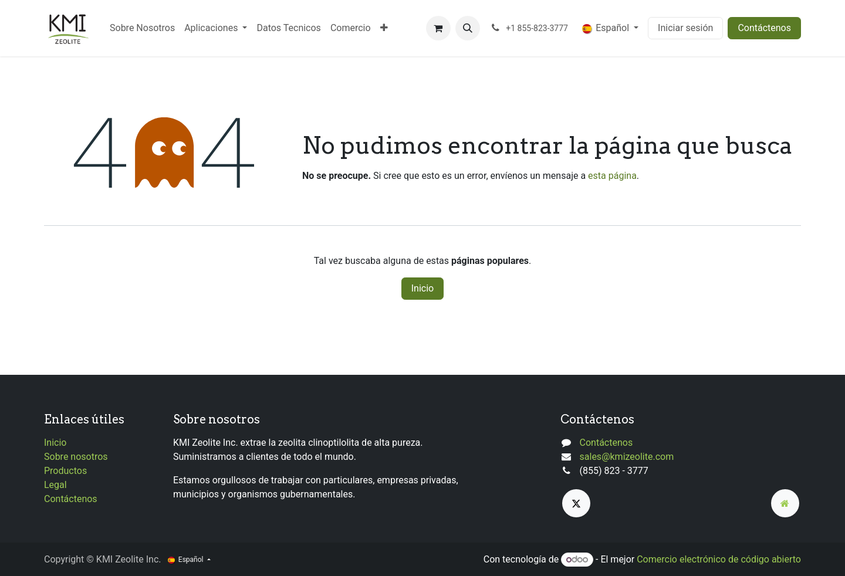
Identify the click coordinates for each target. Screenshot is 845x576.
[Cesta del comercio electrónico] (438, 28)
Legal (55, 484)
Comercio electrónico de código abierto (719, 559)
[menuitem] (142, 28)
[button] (467, 28)
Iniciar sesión (685, 27)
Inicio (422, 288)
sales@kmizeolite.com (627, 456)
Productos (65, 470)
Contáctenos (764, 27)
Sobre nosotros (76, 456)
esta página (612, 175)
